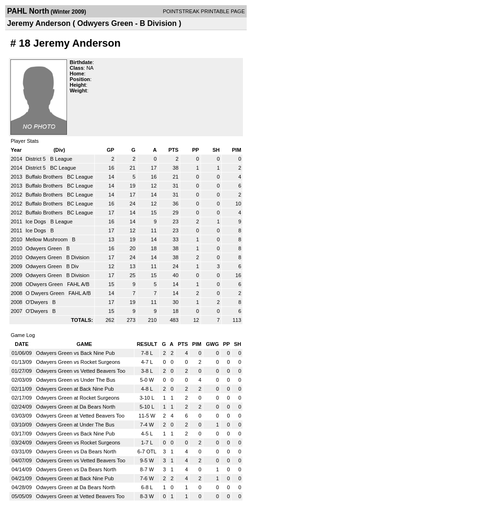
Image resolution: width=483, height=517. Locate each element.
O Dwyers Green (45, 293)
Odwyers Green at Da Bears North (75, 407)
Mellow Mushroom (47, 239)
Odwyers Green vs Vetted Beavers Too (80, 371)
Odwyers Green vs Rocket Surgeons (78, 362)
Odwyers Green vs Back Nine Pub (75, 353)
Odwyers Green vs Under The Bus (75, 380)
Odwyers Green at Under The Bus (75, 424)
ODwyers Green (44, 284)
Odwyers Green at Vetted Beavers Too (80, 416)
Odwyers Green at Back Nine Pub (75, 389)
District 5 (36, 159)
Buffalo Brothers (44, 177)
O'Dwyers (37, 302)
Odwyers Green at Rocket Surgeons (77, 398)
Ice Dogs (36, 221)
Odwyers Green (44, 248)
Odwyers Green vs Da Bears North (76, 451)
